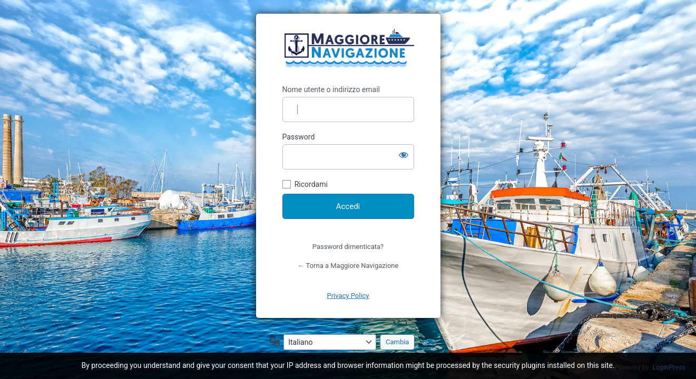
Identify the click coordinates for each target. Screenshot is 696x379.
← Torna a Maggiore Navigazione (348, 266)
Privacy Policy (348, 296)
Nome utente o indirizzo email (331, 89)
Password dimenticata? (348, 247)
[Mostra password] (403, 154)
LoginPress (668, 367)
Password (298, 137)
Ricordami (311, 184)
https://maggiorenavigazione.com (348, 49)
